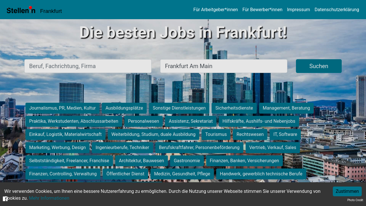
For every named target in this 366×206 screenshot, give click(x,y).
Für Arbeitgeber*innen (215, 9)
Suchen (318, 66)
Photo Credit (355, 200)
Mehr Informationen (49, 198)
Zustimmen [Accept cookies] (347, 191)
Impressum (298, 9)
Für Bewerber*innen (262, 9)
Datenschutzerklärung (337, 9)
